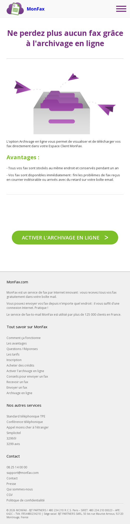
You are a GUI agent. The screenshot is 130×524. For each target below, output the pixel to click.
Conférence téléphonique (25, 422)
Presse (11, 484)
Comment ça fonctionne (24, 338)
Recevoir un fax (17, 382)
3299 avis (13, 444)
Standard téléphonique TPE (26, 416)
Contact (12, 478)
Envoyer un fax (17, 387)
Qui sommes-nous (20, 489)
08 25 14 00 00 (17, 467)
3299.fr (12, 438)
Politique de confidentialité (26, 500)
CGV (10, 495)
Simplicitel (14, 433)
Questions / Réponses (22, 349)
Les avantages (17, 343)
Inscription (14, 360)
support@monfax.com (23, 473)
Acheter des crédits (20, 365)
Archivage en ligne (19, 393)
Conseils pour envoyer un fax (27, 376)
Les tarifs (13, 354)
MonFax (35, 9)
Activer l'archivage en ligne (60, 237)
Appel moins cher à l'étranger (28, 427)
